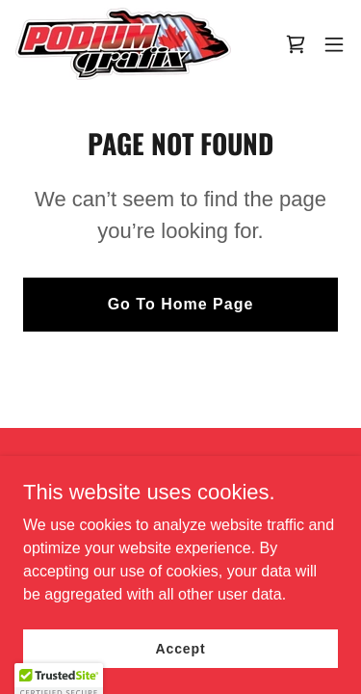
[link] (123, 44)
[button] (334, 44)
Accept (181, 647)
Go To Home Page (181, 304)
